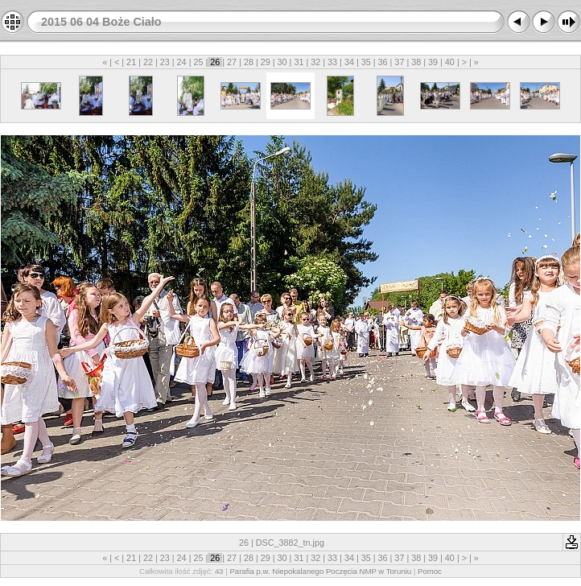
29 (265, 62)
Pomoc (430, 571)
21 (131, 62)
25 (198, 62)
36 (383, 62)
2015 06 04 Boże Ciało (101, 21)
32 (315, 62)
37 (399, 62)
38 (416, 62)
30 (282, 62)
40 (450, 62)
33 (332, 62)
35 (366, 62)
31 (298, 62)
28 (248, 62)
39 (433, 62)
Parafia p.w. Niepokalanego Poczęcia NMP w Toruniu (320, 571)
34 (349, 62)
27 (232, 62)
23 (165, 62)
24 (182, 62)
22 (148, 62)
